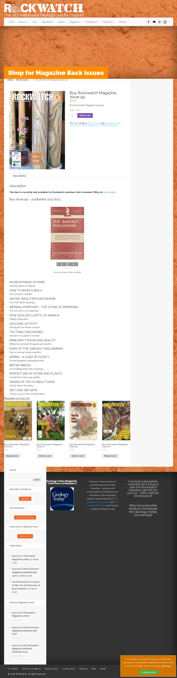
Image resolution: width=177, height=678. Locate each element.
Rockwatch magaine (85, 125)
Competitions (91, 21)
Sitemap (83, 668)
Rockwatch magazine (107, 125)
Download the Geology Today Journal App (143, 512)
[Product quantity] (73, 115)
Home (12, 21)
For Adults (13, 668)
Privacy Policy (51, 668)
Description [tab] (19, 176)
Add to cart (85, 115)
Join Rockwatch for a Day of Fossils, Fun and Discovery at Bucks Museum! (26, 584)
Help (93, 668)
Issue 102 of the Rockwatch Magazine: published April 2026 (25, 572)
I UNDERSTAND (149, 672)
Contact (122, 21)
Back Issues (23, 80)
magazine (110, 123)
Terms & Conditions (31, 668)
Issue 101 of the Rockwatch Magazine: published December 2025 (25, 648)
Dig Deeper (47, 21)
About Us (23, 21)
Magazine (74, 21)
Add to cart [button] (45, 456)
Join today (109, 192)
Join (34, 21)
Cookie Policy (68, 668)
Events (61, 21)
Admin (103, 668)
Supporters (108, 21)
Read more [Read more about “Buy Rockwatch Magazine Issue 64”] (110, 456)
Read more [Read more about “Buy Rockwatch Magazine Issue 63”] (12, 456)
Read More (166, 666)
